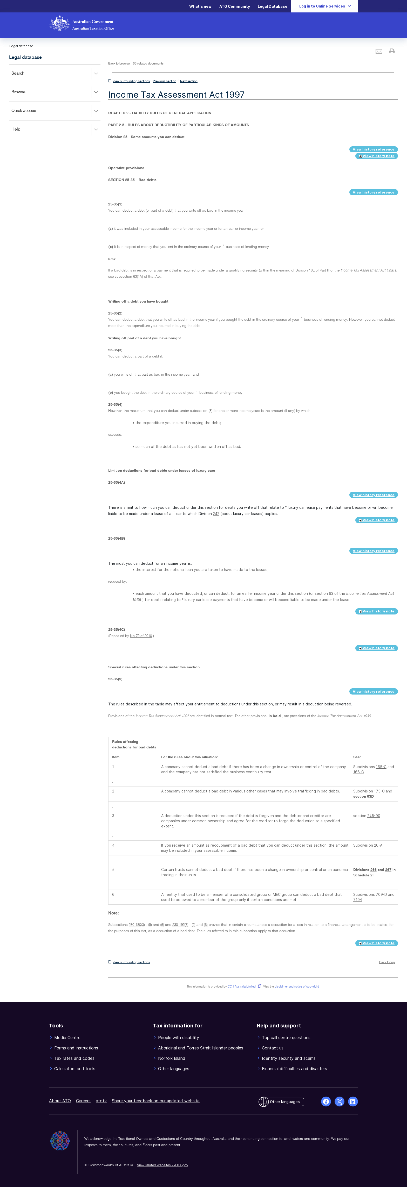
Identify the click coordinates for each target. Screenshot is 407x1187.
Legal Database (272, 6)
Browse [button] (55, 92)
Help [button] (55, 130)
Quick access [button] (55, 111)
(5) (150, 925)
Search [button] (55, 74)
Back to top (387, 962)
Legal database (25, 57)
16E (312, 270)
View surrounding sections (131, 81)
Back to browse (119, 63)
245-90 (373, 815)
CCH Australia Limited (244, 986)
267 (388, 870)
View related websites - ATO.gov (162, 1165)
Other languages (285, 1101)
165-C (381, 766)
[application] (54, 101)
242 (216, 513)
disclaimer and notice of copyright (297, 986)
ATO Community (234, 6)
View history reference (374, 149)
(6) (162, 925)
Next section (189, 81)
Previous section (164, 81)
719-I (357, 899)
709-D (381, 894)
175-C (379, 791)
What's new (200, 6)
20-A (378, 845)
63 (331, 593)
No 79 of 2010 (141, 636)
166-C (358, 772)
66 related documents (148, 63)
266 (373, 870)
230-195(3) (180, 925)
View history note (377, 156)
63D (370, 796)
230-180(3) (137, 925)
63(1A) (138, 276)
